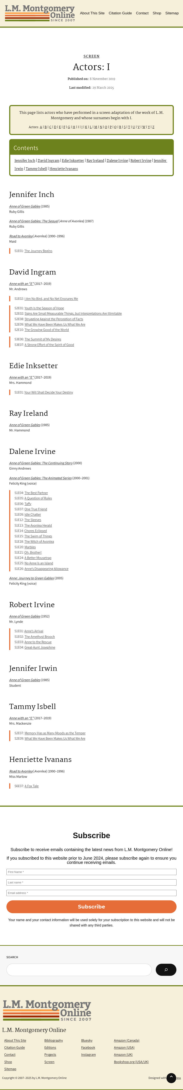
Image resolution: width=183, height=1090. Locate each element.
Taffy (27, 503)
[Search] (166, 970)
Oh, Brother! (33, 552)
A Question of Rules (38, 498)
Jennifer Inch (25, 161)
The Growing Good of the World (46, 329)
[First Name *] (91, 872)
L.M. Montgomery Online (34, 1030)
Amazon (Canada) (127, 1040)
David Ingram (48, 161)
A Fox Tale (32, 786)
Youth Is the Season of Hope (44, 308)
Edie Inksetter (73, 161)
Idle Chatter (32, 514)
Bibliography (53, 1040)
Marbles (30, 547)
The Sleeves (32, 519)
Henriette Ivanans (64, 169)
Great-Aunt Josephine (39, 647)
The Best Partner (36, 492)
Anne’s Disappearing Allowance (46, 568)
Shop (8, 1061)
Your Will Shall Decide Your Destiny (48, 392)
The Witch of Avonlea (39, 541)
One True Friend (35, 509)
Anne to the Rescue (37, 642)
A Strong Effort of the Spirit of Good (49, 344)
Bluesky (86, 1040)
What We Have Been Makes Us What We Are (55, 324)
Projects (50, 1054)
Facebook (88, 1047)
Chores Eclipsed (35, 530)
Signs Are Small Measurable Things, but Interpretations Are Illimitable (73, 313)
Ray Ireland (95, 161)
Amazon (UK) (123, 1054)
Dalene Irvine (117, 161)
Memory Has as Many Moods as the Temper (55, 733)
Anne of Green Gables (24, 616)
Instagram (88, 1054)
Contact (9, 1054)
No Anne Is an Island (38, 563)
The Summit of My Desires (43, 339)
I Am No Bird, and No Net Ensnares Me (51, 298)
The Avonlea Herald (38, 525)
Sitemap (10, 1068)
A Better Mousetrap (37, 557)
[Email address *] (91, 893)
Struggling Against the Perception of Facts (54, 319)
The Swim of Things (38, 536)
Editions (50, 1047)
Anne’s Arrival (33, 631)
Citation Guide (14, 1047)
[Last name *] (91, 882)
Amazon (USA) (124, 1047)
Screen (92, 56)
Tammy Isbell (36, 169)
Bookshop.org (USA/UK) (131, 1061)
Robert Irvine (140, 161)
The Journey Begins (38, 250)
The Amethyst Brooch (39, 636)
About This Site (15, 1040)
